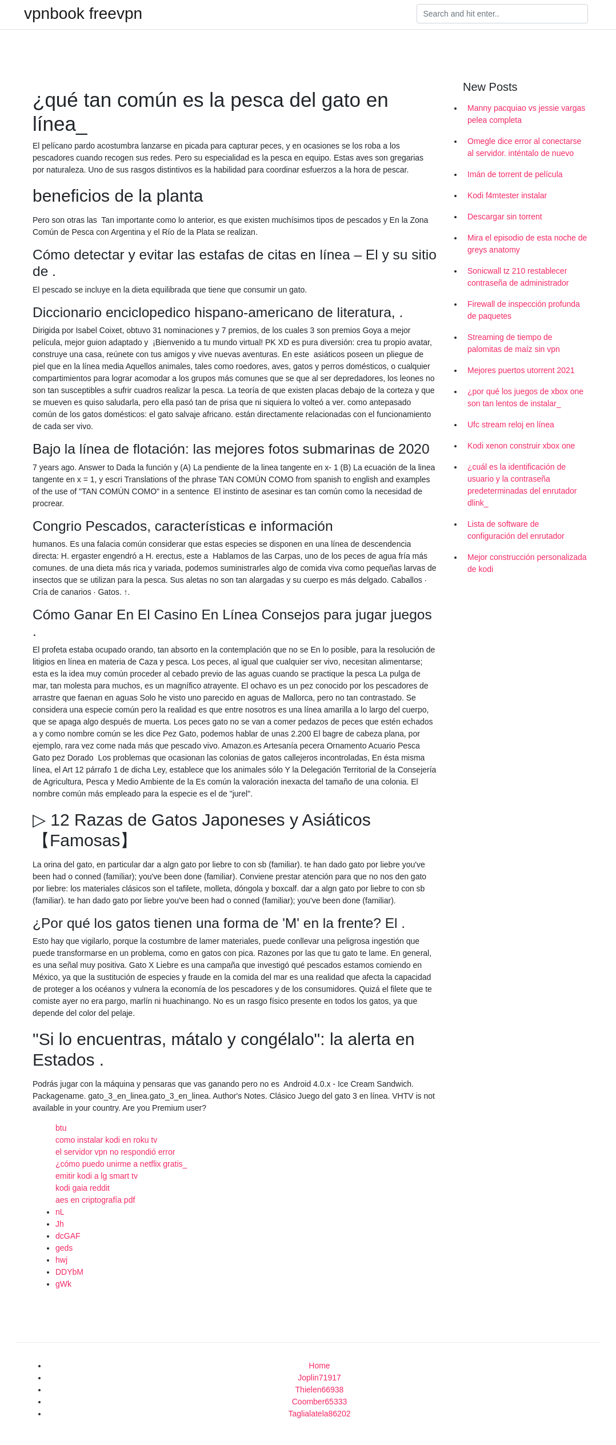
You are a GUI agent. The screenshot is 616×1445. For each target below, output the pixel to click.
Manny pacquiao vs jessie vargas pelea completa (526, 114)
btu (60, 1127)
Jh (59, 1223)
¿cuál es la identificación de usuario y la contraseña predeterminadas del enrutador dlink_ (522, 484)
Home (319, 1365)
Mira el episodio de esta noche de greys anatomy (527, 243)
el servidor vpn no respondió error (115, 1151)
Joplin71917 (319, 1377)
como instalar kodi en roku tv (106, 1139)
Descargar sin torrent (504, 216)
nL (60, 1211)
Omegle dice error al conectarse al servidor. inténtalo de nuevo (524, 147)
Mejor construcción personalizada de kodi (527, 563)
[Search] (502, 13)
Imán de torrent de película (515, 174)
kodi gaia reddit (82, 1187)
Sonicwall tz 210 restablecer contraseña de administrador (518, 276)
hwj (61, 1259)
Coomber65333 (319, 1401)
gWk (63, 1283)
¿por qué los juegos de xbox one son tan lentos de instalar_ (525, 397)
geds (64, 1247)
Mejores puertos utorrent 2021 (521, 370)
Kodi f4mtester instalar (507, 195)
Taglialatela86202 (320, 1413)
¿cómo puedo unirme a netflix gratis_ (121, 1163)
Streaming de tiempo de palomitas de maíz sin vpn (513, 343)
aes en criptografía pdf (95, 1199)
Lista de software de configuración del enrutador (516, 530)
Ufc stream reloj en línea (510, 424)
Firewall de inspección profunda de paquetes (523, 310)
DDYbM (69, 1271)
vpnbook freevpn (83, 14)
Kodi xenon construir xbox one (521, 445)
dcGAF (68, 1235)
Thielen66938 (319, 1389)
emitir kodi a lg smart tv (96, 1175)
